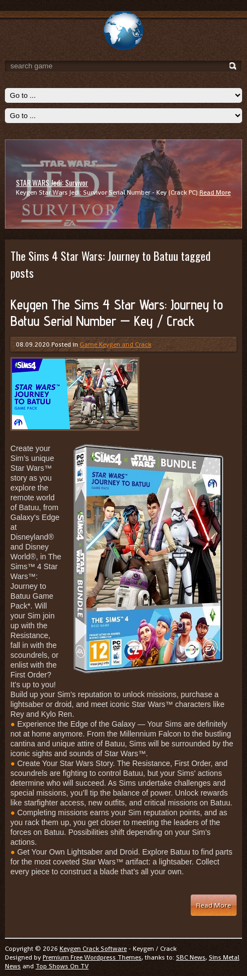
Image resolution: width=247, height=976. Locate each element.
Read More (215, 192)
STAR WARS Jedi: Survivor (52, 182)
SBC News (190, 957)
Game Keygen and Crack (115, 344)
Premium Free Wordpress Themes (92, 957)
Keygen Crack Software (93, 948)
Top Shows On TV (62, 966)
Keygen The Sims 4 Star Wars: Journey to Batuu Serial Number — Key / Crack (116, 312)
